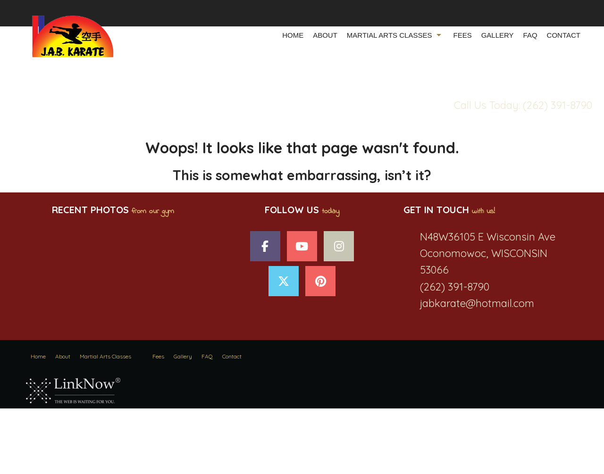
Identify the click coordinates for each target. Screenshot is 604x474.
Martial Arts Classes (389, 35)
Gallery (497, 35)
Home (292, 35)
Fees (462, 35)
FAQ (530, 35)
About (325, 35)
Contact (563, 35)
